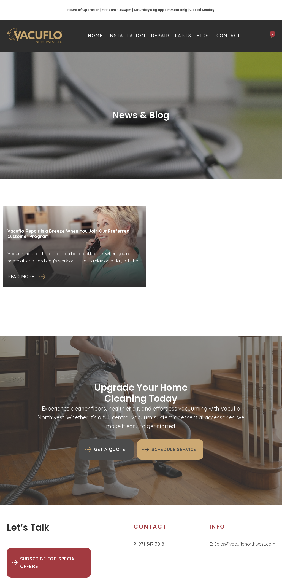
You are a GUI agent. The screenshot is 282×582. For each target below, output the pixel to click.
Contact (228, 35)
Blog (204, 35)
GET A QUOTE (109, 449)
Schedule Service (173, 449)
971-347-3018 (149, 544)
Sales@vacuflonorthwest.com (242, 544)
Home (95, 35)
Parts (183, 35)
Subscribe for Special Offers (48, 562)
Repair (160, 35)
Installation (127, 35)
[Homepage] (34, 35)
